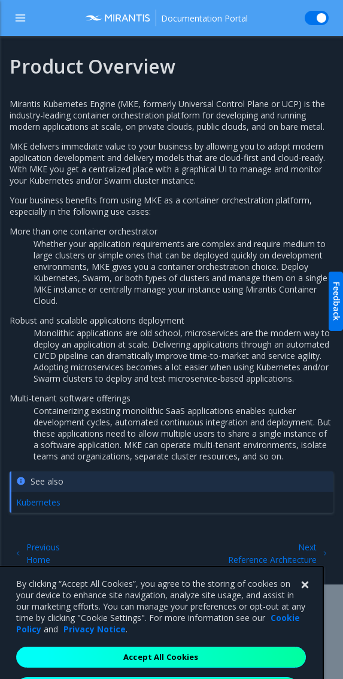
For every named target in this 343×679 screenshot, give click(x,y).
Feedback (336, 301)
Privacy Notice (94, 640)
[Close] (305, 596)
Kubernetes (38, 502)
